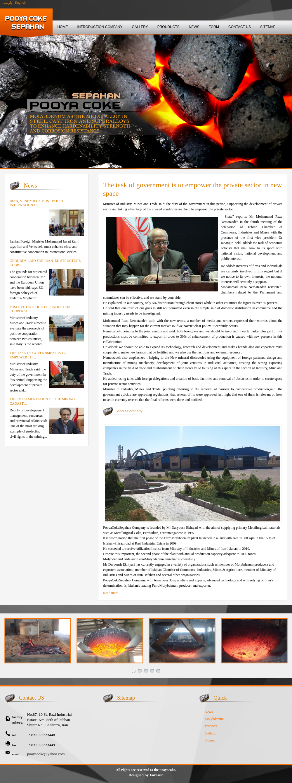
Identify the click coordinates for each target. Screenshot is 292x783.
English (20, 3)
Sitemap (210, 740)
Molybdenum (214, 719)
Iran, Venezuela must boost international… (36, 203)
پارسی (6, 3)
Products (211, 726)
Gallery (210, 733)
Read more (110, 593)
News (209, 712)
